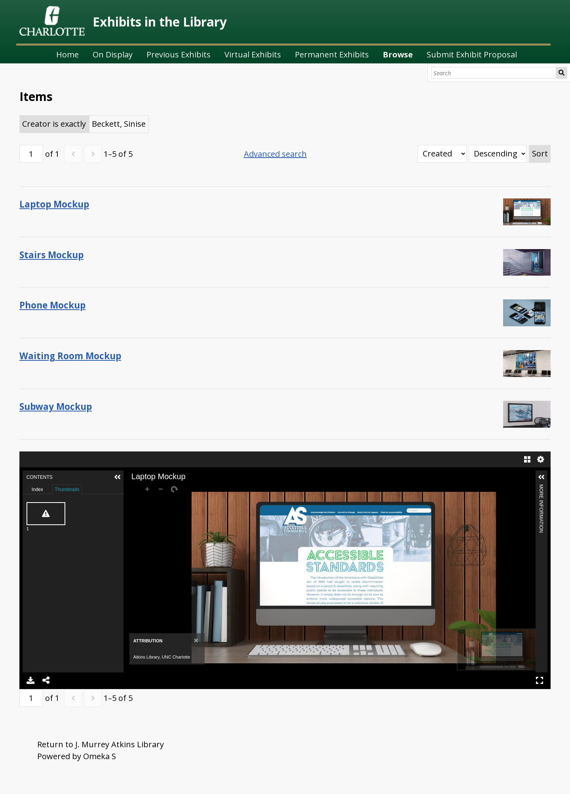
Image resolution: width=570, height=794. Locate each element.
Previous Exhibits (178, 54)
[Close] (196, 640)
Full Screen (539, 680)
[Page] (31, 154)
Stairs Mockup (51, 255)
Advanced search (275, 154)
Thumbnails (67, 489)
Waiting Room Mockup (70, 356)
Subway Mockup (55, 406)
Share (46, 680)
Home (67, 54)
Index (37, 489)
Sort (540, 153)
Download (30, 680)
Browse (398, 54)
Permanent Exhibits (332, 54)
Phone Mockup (52, 305)
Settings (541, 459)
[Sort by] (442, 154)
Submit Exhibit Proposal (472, 54)
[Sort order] (498, 154)
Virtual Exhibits (252, 54)
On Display (113, 54)
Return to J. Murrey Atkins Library (100, 744)
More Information (541, 487)
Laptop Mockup (54, 204)
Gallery (527, 459)
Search (561, 73)
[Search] (494, 73)
